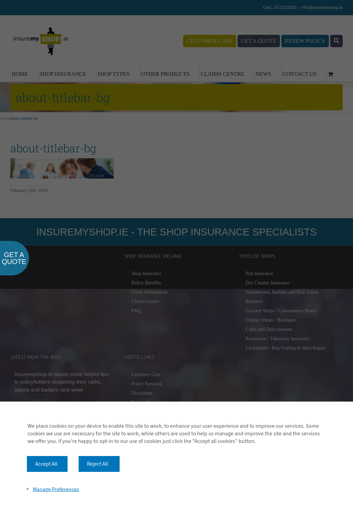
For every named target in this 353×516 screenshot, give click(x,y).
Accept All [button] (46, 464)
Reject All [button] (97, 464)
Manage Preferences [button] (56, 489)
